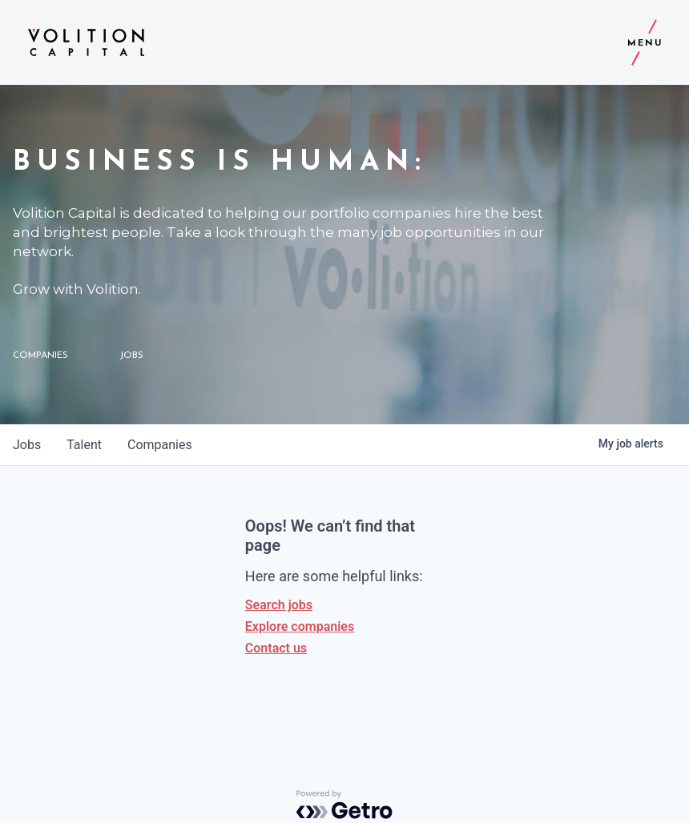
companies (159, 444)
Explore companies (299, 626)
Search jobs (278, 604)
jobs (27, 444)
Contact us (276, 648)
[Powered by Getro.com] (344, 804)
